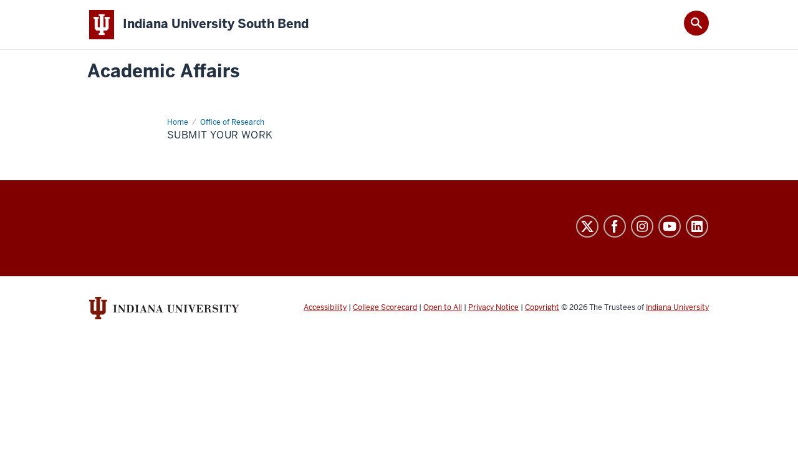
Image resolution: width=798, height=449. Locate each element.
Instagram (642, 226)
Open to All (442, 307)
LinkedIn (697, 226)
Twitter (587, 226)
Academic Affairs (163, 71)
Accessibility (325, 307)
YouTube (669, 226)
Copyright (542, 307)
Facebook (614, 226)
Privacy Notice (493, 307)
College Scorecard (385, 307)
